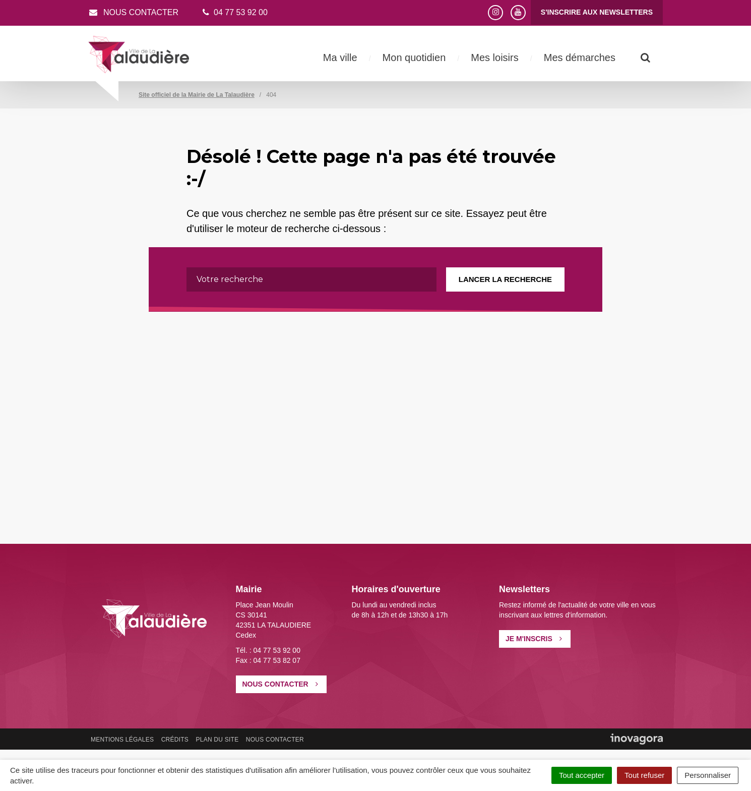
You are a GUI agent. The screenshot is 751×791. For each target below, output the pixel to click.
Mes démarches (579, 57)
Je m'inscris (534, 639)
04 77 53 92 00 (234, 12)
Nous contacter (133, 12)
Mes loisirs (494, 57)
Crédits (175, 739)
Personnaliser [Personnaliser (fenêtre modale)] (707, 775)
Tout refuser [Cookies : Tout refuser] (644, 775)
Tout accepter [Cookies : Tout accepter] (581, 775)
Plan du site (217, 739)
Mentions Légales (122, 739)
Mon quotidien (414, 57)
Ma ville (340, 57)
